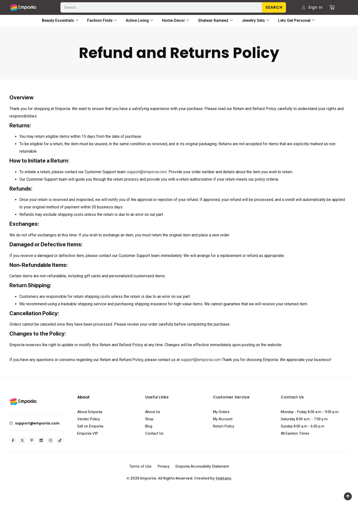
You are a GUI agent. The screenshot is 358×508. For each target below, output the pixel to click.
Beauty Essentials (60, 20)
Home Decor (175, 20)
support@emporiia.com (147, 171)
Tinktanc (223, 478)
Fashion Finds (102, 20)
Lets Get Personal (296, 20)
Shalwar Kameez (215, 20)
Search (273, 7)
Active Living (139, 20)
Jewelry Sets (255, 20)
